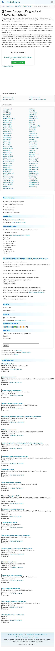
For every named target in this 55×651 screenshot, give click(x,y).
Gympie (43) (6, 141)
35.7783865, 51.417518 (16, 369)
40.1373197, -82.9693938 (16, 464)
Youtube (30, 637)
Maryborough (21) (34, 154)
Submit (6, 345)
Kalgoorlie (18, 6)
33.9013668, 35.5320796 (16, 528)
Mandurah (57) (7, 154)
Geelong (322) (7, 135)
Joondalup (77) (33, 145)
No (8, 336)
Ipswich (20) (6, 145)
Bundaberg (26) (7, 122)
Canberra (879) (7, 128)
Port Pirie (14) (7, 171)
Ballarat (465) (7, 114)
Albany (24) (32, 109)
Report (16, 354)
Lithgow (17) (32, 150)
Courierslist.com (13, 2)
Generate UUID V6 (18, 62)
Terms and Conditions (41, 634)
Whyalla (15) (6, 186)
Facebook (18, 637)
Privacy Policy (30, 634)
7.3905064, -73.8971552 (16, 488)
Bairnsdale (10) (33, 113)
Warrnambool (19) (34, 184)
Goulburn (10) (7, 139)
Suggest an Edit (26, 352)
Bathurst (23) (32, 114)
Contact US (22, 634)
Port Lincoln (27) (33, 169)
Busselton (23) (7, 124)
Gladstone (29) (7, 137)
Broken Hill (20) (7, 120)
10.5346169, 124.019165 (16, 541)
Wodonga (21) (33, 186)
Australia (10, 6)
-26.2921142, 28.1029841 (16, 503)
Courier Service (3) (8, 98)
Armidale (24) (7, 113)
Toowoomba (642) (8, 180)
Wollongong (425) (8, 188)
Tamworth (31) (33, 179)
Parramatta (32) (7, 165)
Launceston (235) (33, 148)
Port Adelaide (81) (34, 167)
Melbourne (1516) (8, 156)
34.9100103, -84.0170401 (16, 580)
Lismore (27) (6, 150)
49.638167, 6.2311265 (15, 516)
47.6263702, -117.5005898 (17, 422)
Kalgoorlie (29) (7, 147)
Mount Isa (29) (33, 160)
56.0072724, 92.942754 (16, 382)
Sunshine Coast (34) (8, 177)
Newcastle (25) (7, 163)
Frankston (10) (7, 133)
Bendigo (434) (33, 116)
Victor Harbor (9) (8, 182)
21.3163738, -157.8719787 (17, 554)
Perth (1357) (6, 167)
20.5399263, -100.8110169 (17, 475)
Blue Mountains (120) (9, 118)
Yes (5, 336)
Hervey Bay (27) (33, 141)
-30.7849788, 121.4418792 (19, 222)
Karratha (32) (32, 147)
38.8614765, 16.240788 (16, 620)
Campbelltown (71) (34, 126)
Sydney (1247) (7, 179)
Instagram (36, 637)
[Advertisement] (27, 79)
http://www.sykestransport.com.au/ (20, 235)
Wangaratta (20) (8, 184)
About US (15, 634)
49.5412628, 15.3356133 (16, 396)
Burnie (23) (32, 122)
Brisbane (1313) (33, 118)
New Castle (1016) (34, 162)
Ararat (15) (32, 111)
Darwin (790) (32, 130)
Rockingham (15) (33, 173)
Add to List (19, 350)
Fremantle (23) (33, 133)
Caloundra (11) (7, 126)
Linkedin (24, 637)
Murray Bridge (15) (8, 162)
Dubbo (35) (32, 131)
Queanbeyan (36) (33, 171)
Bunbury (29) (32, 120)
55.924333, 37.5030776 (16, 448)
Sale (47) (5, 175)
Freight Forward (27, 6)
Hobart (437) (6, 143)
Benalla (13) (6, 116)
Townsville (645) (33, 180)
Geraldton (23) (33, 135)
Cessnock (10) (32, 128)
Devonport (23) (7, 131)
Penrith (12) (32, 165)
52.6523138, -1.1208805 (16, 594)
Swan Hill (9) (32, 177)
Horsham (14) (32, 143)
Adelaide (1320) (7, 109)
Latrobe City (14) (8, 148)
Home (3, 6)
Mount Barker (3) (33, 158)
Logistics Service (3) (8, 99)
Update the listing (20, 320)
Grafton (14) (32, 139)
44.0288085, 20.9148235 (16, 567)
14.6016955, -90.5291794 (16, 435)
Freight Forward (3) (34, 98)
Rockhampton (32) (8, 173)
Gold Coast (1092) (34, 137)
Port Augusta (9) (8, 169)
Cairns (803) (32, 124)
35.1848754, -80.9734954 (16, 607)
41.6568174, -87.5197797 (16, 409)
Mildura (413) (7, 158)
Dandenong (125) (8, 130)
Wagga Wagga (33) (34, 182)
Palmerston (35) (33, 163)
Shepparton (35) (33, 175)
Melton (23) (32, 156)
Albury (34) (6, 111)
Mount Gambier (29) (9, 160)
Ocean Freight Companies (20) (37, 99)
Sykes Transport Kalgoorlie (16, 220)
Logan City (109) (7, 152)
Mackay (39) (32, 152)
